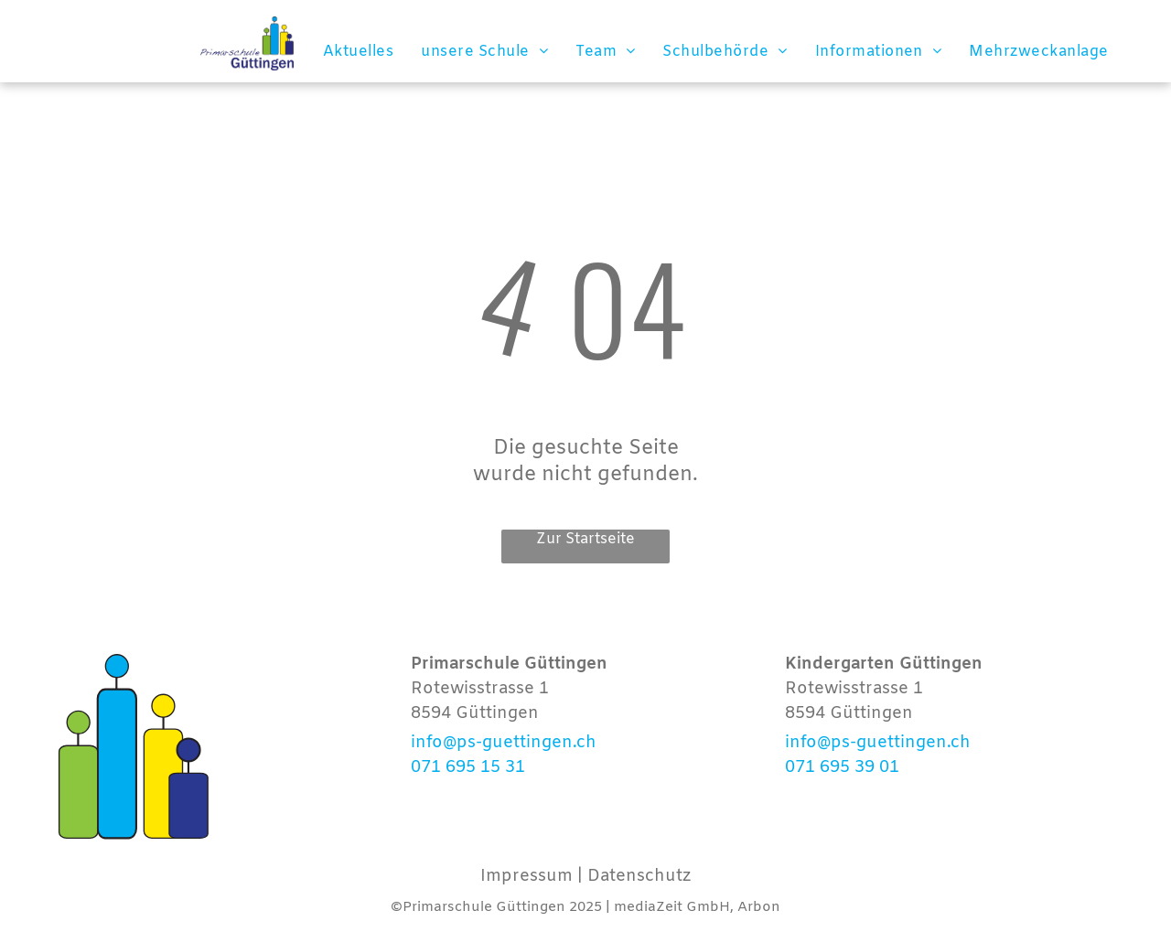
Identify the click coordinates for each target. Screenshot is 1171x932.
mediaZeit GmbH (672, 907)
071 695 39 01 (842, 767)
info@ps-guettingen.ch (503, 743)
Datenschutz (639, 876)
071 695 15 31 (468, 767)
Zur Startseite (585, 539)
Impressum (526, 876)
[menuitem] (358, 51)
